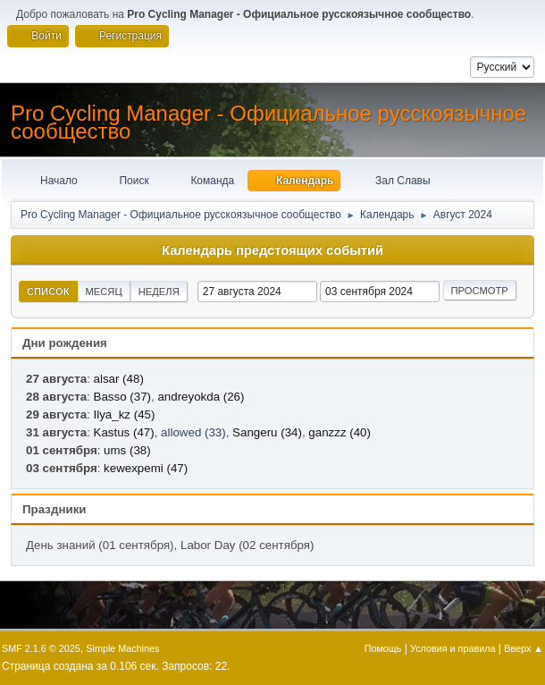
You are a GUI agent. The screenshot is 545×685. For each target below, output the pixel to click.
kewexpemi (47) (146, 468)
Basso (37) (122, 396)
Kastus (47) (124, 432)
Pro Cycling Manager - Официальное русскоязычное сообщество (268, 122)
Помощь (383, 648)
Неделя (159, 291)
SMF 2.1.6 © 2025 (41, 648)
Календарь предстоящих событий (272, 250)
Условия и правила (452, 648)
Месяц (104, 291)
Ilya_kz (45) (124, 414)
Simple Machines (122, 648)
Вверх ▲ (523, 648)
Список (48, 291)
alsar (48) (119, 378)
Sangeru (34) (267, 432)
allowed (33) (193, 432)
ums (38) (127, 450)
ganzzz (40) (339, 432)
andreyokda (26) (200, 396)
